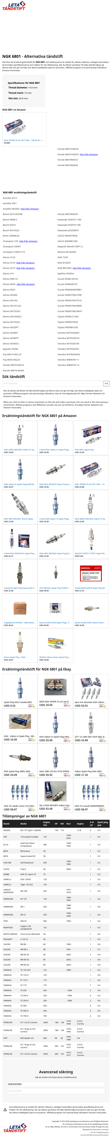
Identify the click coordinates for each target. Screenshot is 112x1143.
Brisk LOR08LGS (11, 235)
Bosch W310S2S (11, 230)
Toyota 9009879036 (68, 321)
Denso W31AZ (10, 300)
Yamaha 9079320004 (68, 332)
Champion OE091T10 (14, 251)
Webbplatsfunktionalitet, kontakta (96, 1129)
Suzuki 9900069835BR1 (70, 289)
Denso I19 (8, 273)
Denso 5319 (9, 267)
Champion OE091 (12, 246)
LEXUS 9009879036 (68, 235)
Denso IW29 (9, 284)
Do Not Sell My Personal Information (95, 1135)
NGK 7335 (63, 257)
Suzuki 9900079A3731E (70, 300)
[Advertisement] (56, 31)
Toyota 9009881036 (68, 327)
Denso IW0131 (10, 278)
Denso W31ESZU (11, 321)
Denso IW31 (9, 289)
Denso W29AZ (10, 294)
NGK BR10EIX (65, 267)
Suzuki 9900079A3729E (70, 294)
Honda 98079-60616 (13, 364)
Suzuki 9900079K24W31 (70, 311)
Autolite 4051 (10, 203)
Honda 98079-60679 (68, 154)
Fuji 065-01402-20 (12, 354)
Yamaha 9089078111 (68, 359)
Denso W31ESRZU (12, 316)
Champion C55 (11, 241)
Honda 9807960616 (68, 159)
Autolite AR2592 (11, 208)
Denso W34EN (10, 332)
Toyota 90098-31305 (68, 316)
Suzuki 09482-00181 (68, 278)
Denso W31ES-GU (12, 305)
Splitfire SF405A (66, 273)
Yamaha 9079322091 (68, 348)
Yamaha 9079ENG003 (69, 354)
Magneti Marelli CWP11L (70, 246)
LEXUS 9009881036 (68, 241)
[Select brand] (56, 1084)
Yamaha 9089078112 (68, 364)
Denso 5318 (9, 262)
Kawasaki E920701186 (69, 224)
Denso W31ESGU (11, 311)
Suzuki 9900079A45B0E (70, 305)
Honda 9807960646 (68, 165)
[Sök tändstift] (53, 383)
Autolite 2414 (10, 197)
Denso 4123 (9, 257)
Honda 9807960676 (68, 214)
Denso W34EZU (11, 343)
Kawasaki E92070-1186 (69, 219)
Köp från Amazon (30, 208)
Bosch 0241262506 (13, 214)
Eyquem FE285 (10, 348)
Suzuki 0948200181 (68, 284)
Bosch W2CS (9, 224)
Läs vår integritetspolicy (99, 1132)
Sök (106, 383)
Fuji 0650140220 (11, 359)
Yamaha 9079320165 (68, 343)
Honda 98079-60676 (68, 148)
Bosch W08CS (10, 219)
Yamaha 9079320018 (68, 338)
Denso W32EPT (11, 327)
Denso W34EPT (11, 338)
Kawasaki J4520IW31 (68, 230)
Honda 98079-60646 (13, 370)
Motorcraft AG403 (67, 251)
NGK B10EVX (64, 262)
